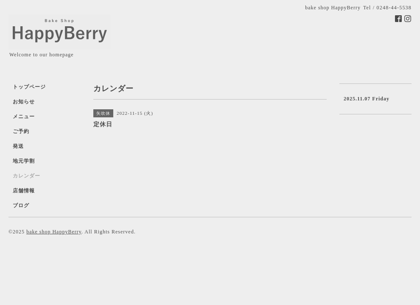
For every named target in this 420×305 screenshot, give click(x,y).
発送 (18, 146)
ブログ (21, 205)
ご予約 (21, 131)
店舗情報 (24, 191)
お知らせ (24, 102)
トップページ (29, 87)
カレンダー (26, 176)
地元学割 (24, 161)
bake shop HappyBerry (53, 232)
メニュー (24, 116)
